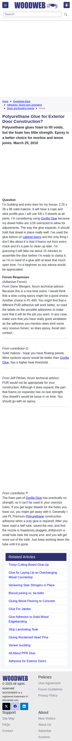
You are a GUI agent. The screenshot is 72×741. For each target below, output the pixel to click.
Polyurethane (35, 516)
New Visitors (46, 718)
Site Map (8, 718)
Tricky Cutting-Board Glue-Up (29, 564)
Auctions (44, 737)
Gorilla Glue (49, 218)
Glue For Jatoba (20, 609)
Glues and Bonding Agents (20, 108)
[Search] (32, 14)
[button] (6, 706)
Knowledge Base (21, 101)
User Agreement (49, 683)
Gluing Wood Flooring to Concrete (32, 601)
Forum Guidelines (50, 689)
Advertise (44, 730)
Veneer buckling (20, 645)
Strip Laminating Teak (23, 629)
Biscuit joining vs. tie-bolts (26, 593)
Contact (7, 730)
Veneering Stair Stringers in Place (32, 585)
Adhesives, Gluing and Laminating (24, 105)
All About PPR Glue (22, 653)
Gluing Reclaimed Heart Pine (28, 637)
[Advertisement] (36, 59)
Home (5, 101)
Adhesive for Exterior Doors (27, 661)
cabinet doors (32, 237)
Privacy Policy (48, 695)
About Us (44, 724)
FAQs (6, 724)
